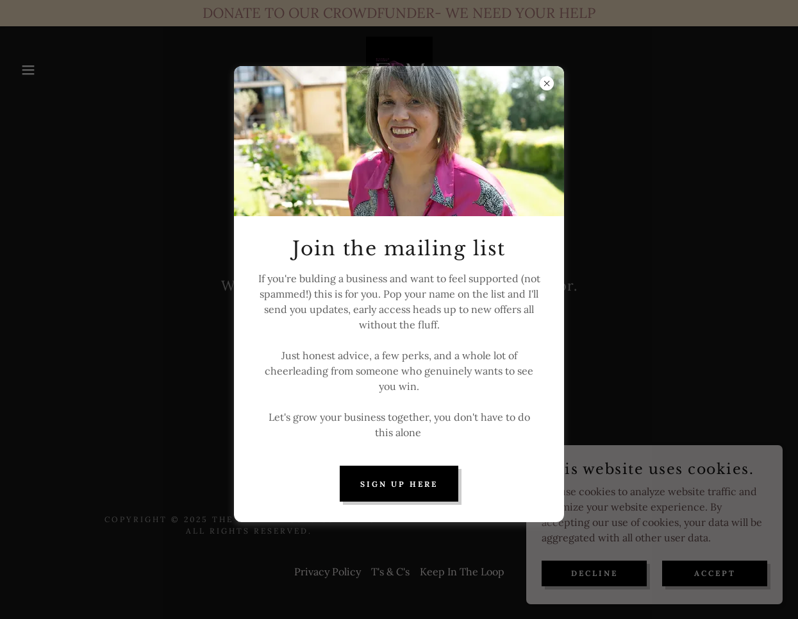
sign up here (399, 484)
